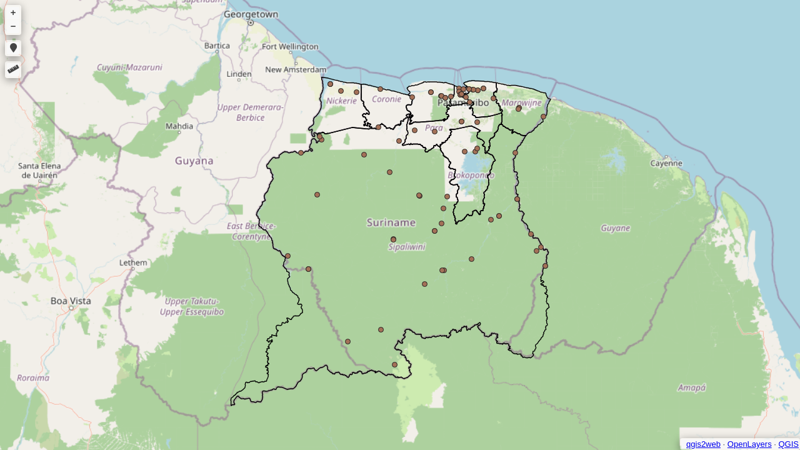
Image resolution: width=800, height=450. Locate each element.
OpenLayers (750, 444)
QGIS (788, 444)
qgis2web (703, 444)
